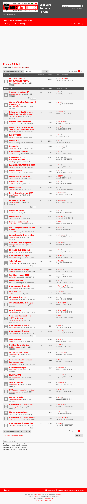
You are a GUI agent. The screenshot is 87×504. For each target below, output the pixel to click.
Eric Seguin (38, 494)
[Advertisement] (43, 44)
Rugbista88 (61, 200)
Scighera (60, 216)
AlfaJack (13, 294)
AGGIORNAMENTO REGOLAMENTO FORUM (19, 79)
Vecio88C (61, 112)
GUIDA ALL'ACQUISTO (18, 152)
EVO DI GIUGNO (16, 182)
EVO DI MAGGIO (16, 280)
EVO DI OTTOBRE (16, 216)
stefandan (14, 195)
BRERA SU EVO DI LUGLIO (20, 250)
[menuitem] (22, 24)
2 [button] (81, 71)
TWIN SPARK (15, 354)
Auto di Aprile (15, 310)
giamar (60, 390)
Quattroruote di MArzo (19, 331)
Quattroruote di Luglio (19, 255)
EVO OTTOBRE (15, 135)
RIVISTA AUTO (15, 375)
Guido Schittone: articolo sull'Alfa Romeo (20, 317)
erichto (60, 275)
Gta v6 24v (61, 367)
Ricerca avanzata (77, 8)
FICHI (59, 92)
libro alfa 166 (15, 291)
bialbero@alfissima (17, 320)
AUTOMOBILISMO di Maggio (21, 303)
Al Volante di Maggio (18, 297)
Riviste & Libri (11, 64)
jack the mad (62, 412)
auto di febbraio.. (16, 382)
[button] (83, 71)
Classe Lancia (15, 339)
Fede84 (13, 224)
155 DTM (60, 176)
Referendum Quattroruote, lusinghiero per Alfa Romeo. (21, 113)
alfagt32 (13, 263)
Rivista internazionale (19, 412)
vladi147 (60, 242)
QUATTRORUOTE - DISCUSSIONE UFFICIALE (19, 158)
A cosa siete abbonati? (19, 92)
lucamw (13, 364)
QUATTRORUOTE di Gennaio (21, 405)
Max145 (13, 420)
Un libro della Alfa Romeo (20, 345)
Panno (60, 397)
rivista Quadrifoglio (17, 367)
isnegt (13, 425)
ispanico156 (61, 146)
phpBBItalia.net (49, 498)
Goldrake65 (15, 116)
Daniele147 (61, 121)
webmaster (25, 67)
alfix (59, 360)
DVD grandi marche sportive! (21, 390)
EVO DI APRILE (15, 187)
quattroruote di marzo (19, 352)
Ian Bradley (59, 494)
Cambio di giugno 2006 (19, 275)
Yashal (60, 325)
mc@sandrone (16, 67)
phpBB (37, 496)
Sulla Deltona (15, 261)
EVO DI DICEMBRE (16, 210)
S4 (12, 162)
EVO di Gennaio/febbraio (20, 121)
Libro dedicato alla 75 (18, 222)
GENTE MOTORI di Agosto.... (21, 242)
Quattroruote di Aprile (19, 325)
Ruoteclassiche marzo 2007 (21, 193)
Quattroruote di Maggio (19, 286)
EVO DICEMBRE (15, 170)
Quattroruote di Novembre (21, 423)
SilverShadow (15, 347)
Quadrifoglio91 (16, 107)
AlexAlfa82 (14, 370)
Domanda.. (14, 146)
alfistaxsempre (16, 399)
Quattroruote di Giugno (19, 269)
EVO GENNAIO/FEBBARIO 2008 (22, 165)
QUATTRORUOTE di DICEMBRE (22, 417)
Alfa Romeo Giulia (17, 200)
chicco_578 (14, 407)
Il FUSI (59, 345)
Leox (12, 414)
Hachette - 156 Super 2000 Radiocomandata (20, 361)
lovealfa (13, 148)
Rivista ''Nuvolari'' (17, 397)
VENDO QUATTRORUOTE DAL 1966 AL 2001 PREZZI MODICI (21, 128)
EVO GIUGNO (14, 140)
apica (59, 102)
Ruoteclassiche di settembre (21, 235)
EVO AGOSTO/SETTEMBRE (20, 176)
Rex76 (13, 132)
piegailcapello (15, 94)
